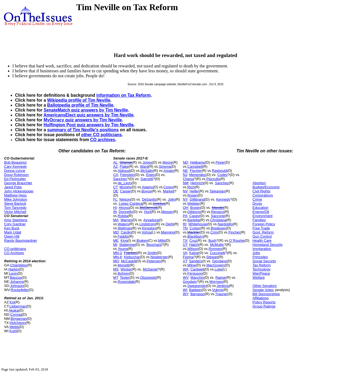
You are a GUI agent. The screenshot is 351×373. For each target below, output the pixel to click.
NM (185, 183)
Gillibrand (197, 199)
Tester (124, 277)
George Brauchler (18, 183)
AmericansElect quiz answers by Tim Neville (88, 115)
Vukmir (217, 290)
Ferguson (194, 273)
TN (185, 228)
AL (115, 162)
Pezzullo (213, 179)
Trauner (221, 294)
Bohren (123, 273)
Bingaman (19, 319)
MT (115, 277)
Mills (161, 240)
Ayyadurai (151, 220)
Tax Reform (262, 265)
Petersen (154, 261)
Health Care (262, 240)
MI (115, 245)
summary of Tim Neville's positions (83, 129)
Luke (218, 269)
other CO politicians (101, 134)
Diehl (170, 224)
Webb (14, 327)
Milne (191, 265)
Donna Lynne (14, 171)
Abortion (259, 183)
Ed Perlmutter (15, 179)
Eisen (150, 175)
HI (115, 208)
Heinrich (196, 183)
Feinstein (127, 175)
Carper (125, 191)
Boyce (146, 191)
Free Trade (261, 228)
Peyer (220, 162)
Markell (168, 191)
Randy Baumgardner (20, 240)
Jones (147, 162)
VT (185, 261)
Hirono (124, 208)
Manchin (197, 277)
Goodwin (190, 282)
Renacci (217, 212)
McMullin (217, 245)
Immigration (262, 249)
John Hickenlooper (19, 191)
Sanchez (120, 179)
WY (185, 294)
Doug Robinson (16, 175)
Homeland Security (268, 245)
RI (184, 224)
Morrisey (216, 282)
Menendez (197, 175)
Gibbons (193, 212)
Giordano (219, 261)
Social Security (264, 261)
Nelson (124, 199)
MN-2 (117, 253)
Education (260, 208)
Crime (257, 199)
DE (115, 191)
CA (115, 175)
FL (115, 199)
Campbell (194, 166)
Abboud (124, 171)
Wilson (192, 249)
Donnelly (126, 212)
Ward (144, 166)
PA (185, 216)
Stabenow (127, 245)
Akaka (14, 310)
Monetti (123, 265)
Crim (214, 232)
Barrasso (197, 294)
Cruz (193, 240)
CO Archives (14, 253)
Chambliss (18, 265)
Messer (167, 212)
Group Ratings (264, 306)
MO (116, 261)
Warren (126, 220)
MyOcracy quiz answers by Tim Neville (83, 120)
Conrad (16, 314)
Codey (222, 175)
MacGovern (215, 265)
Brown (195, 208)
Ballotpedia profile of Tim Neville (80, 105)
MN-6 (117, 257)
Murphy (125, 187)
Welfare (259, 277)
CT (115, 187)
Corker (194, 228)
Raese (220, 277)
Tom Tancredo (15, 208)
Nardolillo (225, 224)
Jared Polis (13, 187)
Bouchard (154, 245)
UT (185, 245)
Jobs (256, 253)
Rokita (123, 216)
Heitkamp (197, 162)
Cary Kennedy (15, 166)
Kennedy (223, 199)
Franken (130, 253)
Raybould (219, 171)
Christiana (218, 220)
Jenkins (223, 286)
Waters (123, 224)
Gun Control (262, 236)
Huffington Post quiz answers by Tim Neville (89, 125)
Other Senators (265, 286)
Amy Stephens (15, 220)
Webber (193, 203)
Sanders (195, 261)
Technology (262, 269)
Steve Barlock (15, 203)
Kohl (13, 331)
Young (123, 249)
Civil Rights (261, 191)
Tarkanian (217, 191)
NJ (185, 175)
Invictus (159, 203)
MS (116, 269)
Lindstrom (147, 224)
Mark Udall (12, 232)
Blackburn (195, 236)
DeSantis (149, 199)
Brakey (142, 240)
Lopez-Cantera (130, 203)
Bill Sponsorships (266, 294)
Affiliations (261, 298)
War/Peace (261, 273)
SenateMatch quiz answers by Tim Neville (86, 110)
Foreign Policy (264, 224)
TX (185, 240)
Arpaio (168, 171)
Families (259, 220)
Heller (194, 191)
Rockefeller (20, 290)
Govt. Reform (263, 232)
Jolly (171, 199)
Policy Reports (264, 302)
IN (115, 212)
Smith (152, 253)
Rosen (192, 195)
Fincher (234, 232)
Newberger (159, 257)
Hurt (147, 212)
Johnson (17, 286)
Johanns (17, 282)
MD (116, 232)
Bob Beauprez (15, 162)
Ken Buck (11, 228)
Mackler (193, 232)
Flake (124, 166)
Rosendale (126, 282)
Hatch (194, 245)
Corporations (263, 195)
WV (185, 277)
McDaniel (150, 269)
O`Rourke (236, 240)
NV (185, 191)
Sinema (165, 166)
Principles (260, 257)
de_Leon (125, 183)
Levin (13, 273)
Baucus (16, 277)
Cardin (126, 232)
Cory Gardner (15, 224)
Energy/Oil (261, 212)
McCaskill (128, 261)
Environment (263, 216)
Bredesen (218, 228)
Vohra (146, 232)
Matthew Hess (15, 195)
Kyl (12, 302)
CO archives (102, 139)
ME (116, 240)
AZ (115, 166)
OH (185, 208)
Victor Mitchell (15, 212)
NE (185, 171)
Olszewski (148, 277)
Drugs (257, 203)
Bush (212, 240)
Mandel (217, 208)
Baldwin (195, 290)
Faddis (123, 236)
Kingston (149, 228)
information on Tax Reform (123, 95)
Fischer (196, 171)
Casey (194, 216)
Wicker (125, 269)
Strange (126, 162)
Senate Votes (263, 290)
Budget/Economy (266, 187)
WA (185, 269)
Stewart (212, 257)
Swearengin (196, 286)
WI (185, 290)
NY (185, 199)
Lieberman (18, 306)
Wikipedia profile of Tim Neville (78, 100)
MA (116, 220)
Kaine (193, 253)
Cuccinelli (217, 253)
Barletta (193, 220)
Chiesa (188, 179)
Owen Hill (11, 236)
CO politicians (15, 249)
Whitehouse (197, 224)
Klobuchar (132, 257)
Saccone (218, 216)
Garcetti (146, 179)
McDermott (148, 208)
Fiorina (188, 257)
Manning (168, 232)
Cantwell (197, 269)
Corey (168, 187)
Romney (215, 249)
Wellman (124, 228)
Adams (147, 187)
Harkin (14, 269)
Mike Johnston (15, 199)
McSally (146, 171)
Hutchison (18, 323)
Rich (190, 187)
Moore (168, 162)
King (124, 240)
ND (185, 162)
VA (185, 253)
